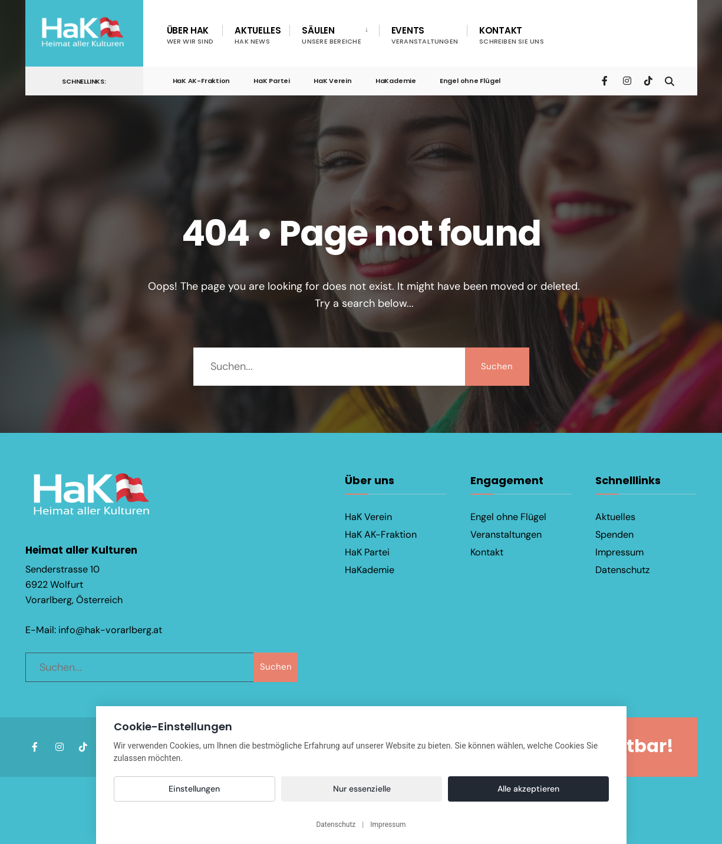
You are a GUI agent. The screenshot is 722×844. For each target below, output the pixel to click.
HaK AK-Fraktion (201, 80)
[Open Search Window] (669, 80)
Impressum (619, 552)
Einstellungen (194, 788)
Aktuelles (258, 35)
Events (424, 35)
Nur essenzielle (362, 788)
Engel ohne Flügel (470, 80)
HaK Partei (271, 80)
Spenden (614, 534)
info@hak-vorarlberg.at (110, 629)
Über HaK (190, 35)
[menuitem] (333, 35)
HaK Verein (333, 80)
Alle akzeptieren (528, 788)
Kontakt (511, 35)
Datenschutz (622, 570)
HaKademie (395, 80)
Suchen (497, 366)
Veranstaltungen (506, 534)
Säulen (331, 35)
